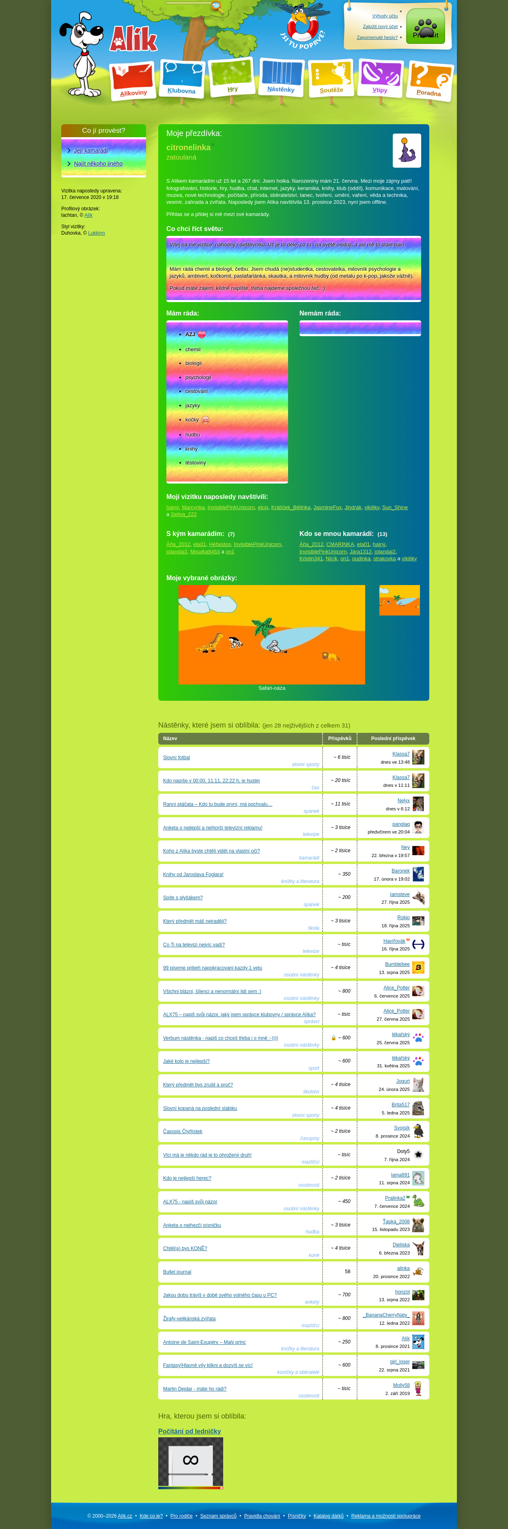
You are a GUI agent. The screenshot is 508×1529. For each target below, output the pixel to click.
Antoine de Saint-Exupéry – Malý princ (204, 1342)
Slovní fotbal (176, 757)
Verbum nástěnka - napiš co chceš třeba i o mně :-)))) (220, 1038)
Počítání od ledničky (190, 1457)
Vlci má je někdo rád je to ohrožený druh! (207, 1155)
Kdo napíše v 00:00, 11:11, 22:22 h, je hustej (211, 781)
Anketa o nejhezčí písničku (192, 1225)
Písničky (297, 1516)
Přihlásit (426, 37)
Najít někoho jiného (98, 163)
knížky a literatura (300, 881)
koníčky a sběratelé (298, 1372)
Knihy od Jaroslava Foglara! (193, 874)
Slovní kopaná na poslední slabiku (200, 1108)
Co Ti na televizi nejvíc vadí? (194, 945)
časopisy (309, 1138)
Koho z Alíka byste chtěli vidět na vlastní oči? (211, 851)
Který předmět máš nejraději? (195, 921)
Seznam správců (218, 1516)
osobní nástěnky (301, 975)
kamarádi (309, 858)
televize (311, 834)
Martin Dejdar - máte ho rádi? (194, 1389)
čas (315, 787)
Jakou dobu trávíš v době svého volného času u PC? (220, 1295)
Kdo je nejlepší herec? (187, 1178)
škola (313, 928)
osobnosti (309, 1185)
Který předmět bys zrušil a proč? (198, 1085)
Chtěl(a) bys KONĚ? (185, 1248)
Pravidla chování (262, 1516)
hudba (312, 1232)
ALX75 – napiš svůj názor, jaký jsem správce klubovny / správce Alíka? (239, 1014)
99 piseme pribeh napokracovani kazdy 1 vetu (212, 968)
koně (314, 1255)
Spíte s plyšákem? (183, 898)
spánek (311, 811)
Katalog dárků (329, 1516)
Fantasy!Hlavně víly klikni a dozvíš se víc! (208, 1365)
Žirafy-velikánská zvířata (189, 1319)
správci (311, 1021)
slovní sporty (305, 764)
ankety (312, 1302)
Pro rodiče (181, 1516)
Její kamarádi (91, 150)
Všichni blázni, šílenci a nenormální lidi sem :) (212, 991)
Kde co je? (151, 1516)
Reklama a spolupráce (386, 1516)
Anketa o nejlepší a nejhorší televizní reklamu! (213, 828)
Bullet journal (177, 1272)
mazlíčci (310, 1162)
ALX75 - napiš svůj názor (190, 1202)
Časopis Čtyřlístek (182, 1131)
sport (313, 1068)
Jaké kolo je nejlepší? (186, 1061)
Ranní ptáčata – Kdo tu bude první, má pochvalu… (218, 804)
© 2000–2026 (109, 1516)
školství (311, 1092)
